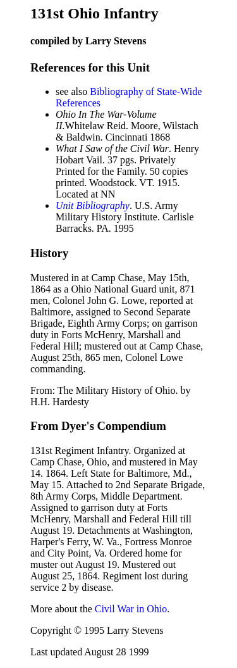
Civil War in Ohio (131, 608)
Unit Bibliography (93, 205)
